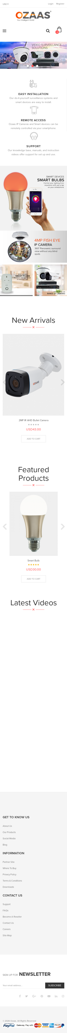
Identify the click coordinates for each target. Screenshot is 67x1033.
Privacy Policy (9, 874)
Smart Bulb (33, 560)
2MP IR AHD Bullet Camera (33, 420)
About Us (7, 826)
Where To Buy (9, 868)
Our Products (9, 832)
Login (50, 3)
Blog (5, 844)
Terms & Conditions (12, 880)
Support (7, 904)
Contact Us (8, 923)
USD (6, 4)
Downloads (8, 887)
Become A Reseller (12, 916)
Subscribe (54, 985)
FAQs (5, 910)
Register (60, 3)
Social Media (9, 838)
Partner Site (8, 862)
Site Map (7, 935)
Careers (7, 929)
